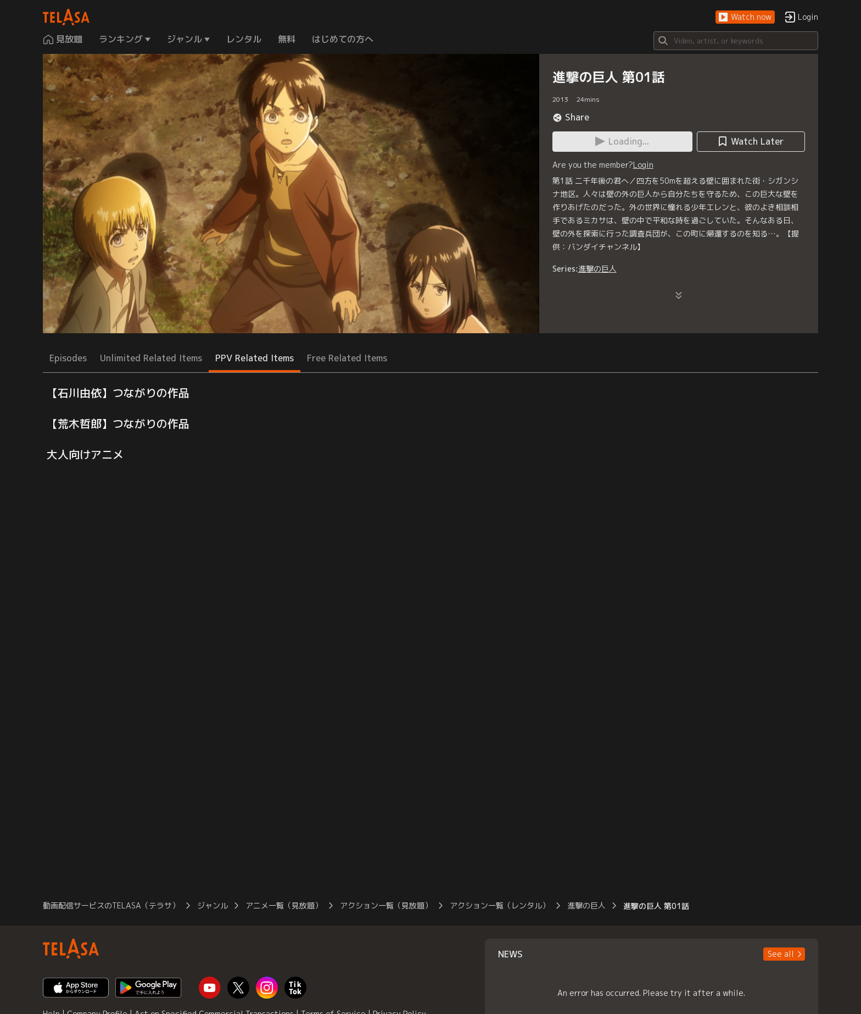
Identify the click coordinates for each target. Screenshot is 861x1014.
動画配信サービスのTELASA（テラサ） (111, 905)
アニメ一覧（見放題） (283, 905)
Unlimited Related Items (151, 358)
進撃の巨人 (597, 268)
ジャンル (212, 905)
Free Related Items (347, 358)
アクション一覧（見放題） (386, 905)
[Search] (735, 40)
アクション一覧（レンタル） (500, 905)
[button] (745, 17)
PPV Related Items (254, 358)
